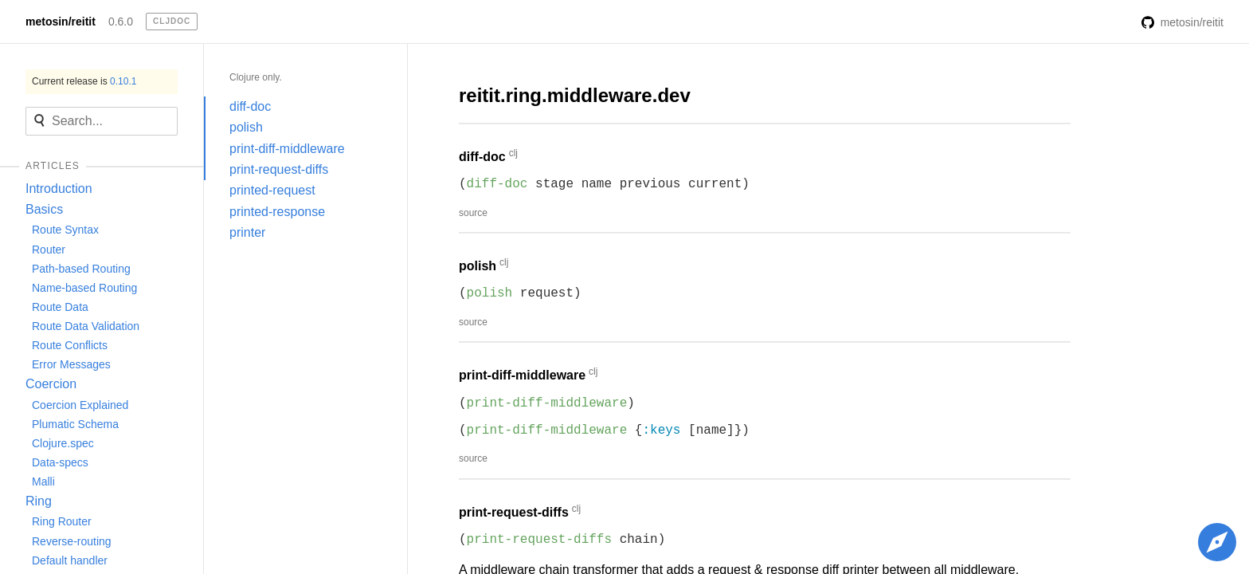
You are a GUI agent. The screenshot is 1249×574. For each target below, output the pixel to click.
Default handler (70, 560)
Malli (43, 481)
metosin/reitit (60, 21)
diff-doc (250, 106)
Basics (44, 209)
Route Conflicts (70, 345)
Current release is (84, 81)
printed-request (272, 190)
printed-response (277, 211)
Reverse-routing (72, 541)
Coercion (50, 384)
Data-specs (60, 462)
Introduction (58, 188)
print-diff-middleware (287, 148)
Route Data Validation (85, 326)
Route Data (60, 307)
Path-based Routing (81, 268)
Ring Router (62, 521)
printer (247, 232)
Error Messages (71, 364)
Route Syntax (65, 229)
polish (246, 127)
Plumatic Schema (75, 424)
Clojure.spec (63, 443)
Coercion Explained (80, 405)
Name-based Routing (84, 287)
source (473, 212)
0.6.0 (120, 21)
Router (48, 249)
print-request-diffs (278, 169)
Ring (38, 501)
